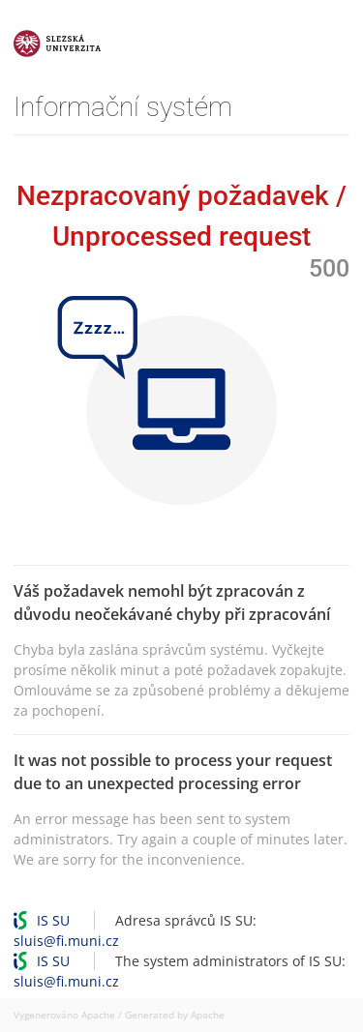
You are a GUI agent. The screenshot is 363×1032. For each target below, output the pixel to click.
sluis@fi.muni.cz (66, 940)
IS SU (53, 920)
